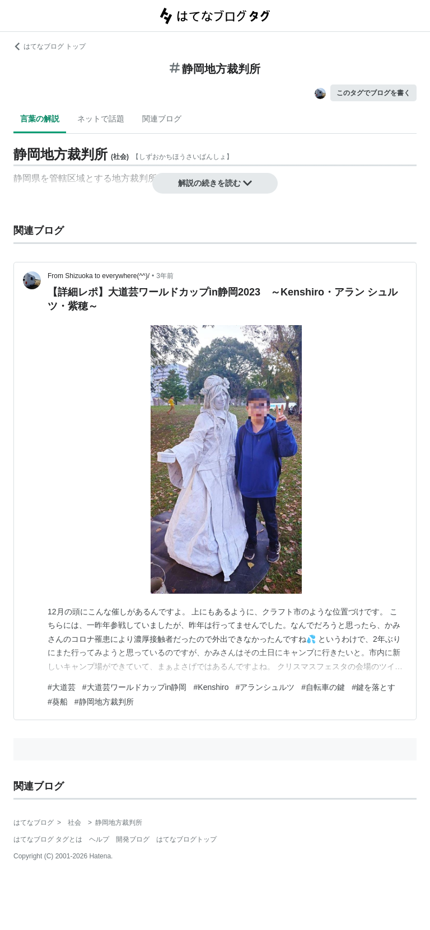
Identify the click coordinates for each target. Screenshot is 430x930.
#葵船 (58, 701)
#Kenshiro (211, 687)
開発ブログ (132, 839)
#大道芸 (62, 687)
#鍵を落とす (373, 687)
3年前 (165, 276)
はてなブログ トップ (49, 46)
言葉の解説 (39, 118)
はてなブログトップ (186, 839)
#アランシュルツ (265, 687)
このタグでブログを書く (373, 93)
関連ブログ (161, 118)
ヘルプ (99, 839)
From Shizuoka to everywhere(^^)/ (98, 276)
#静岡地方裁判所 (104, 701)
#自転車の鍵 (323, 687)
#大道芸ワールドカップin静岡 (134, 687)
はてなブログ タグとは (47, 839)
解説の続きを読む (215, 183)
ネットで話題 (100, 118)
